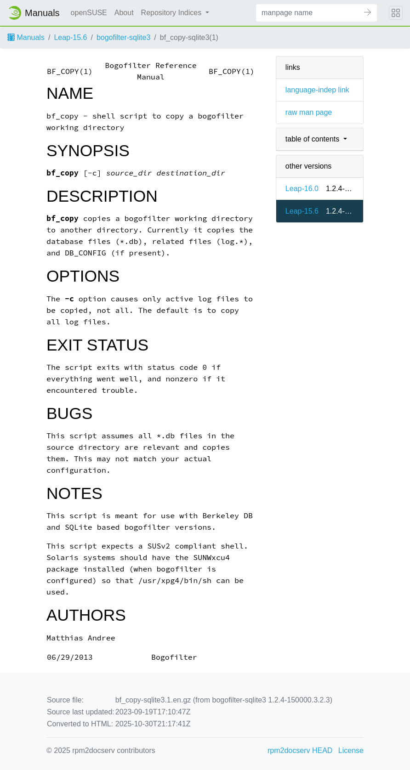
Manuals (26, 37)
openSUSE (89, 13)
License (351, 750)
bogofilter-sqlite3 (123, 37)
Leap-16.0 (302, 188)
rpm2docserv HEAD (300, 750)
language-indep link (317, 90)
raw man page (308, 112)
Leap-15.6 (70, 37)
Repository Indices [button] (172, 13)
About (124, 13)
